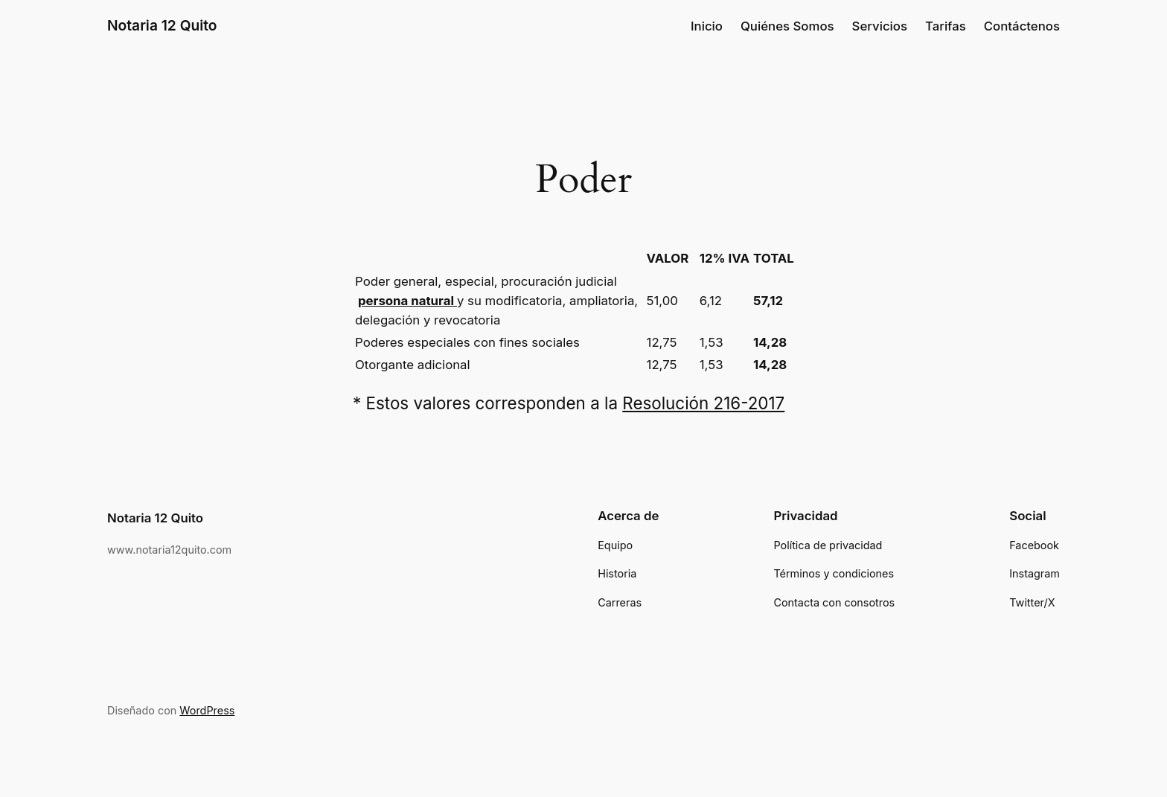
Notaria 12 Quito (162, 25)
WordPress (206, 710)
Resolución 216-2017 (703, 403)
